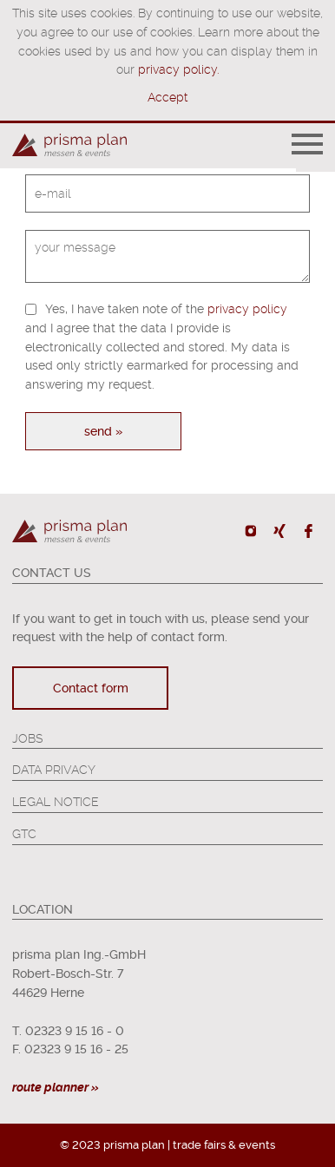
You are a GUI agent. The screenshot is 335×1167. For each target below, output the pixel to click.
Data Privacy (53, 770)
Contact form (90, 688)
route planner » (55, 1087)
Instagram (251, 531)
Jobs (27, 738)
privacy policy (247, 309)
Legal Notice (55, 802)
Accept (167, 97)
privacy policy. (178, 69)
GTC (24, 834)
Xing (279, 531)
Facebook (307, 531)
